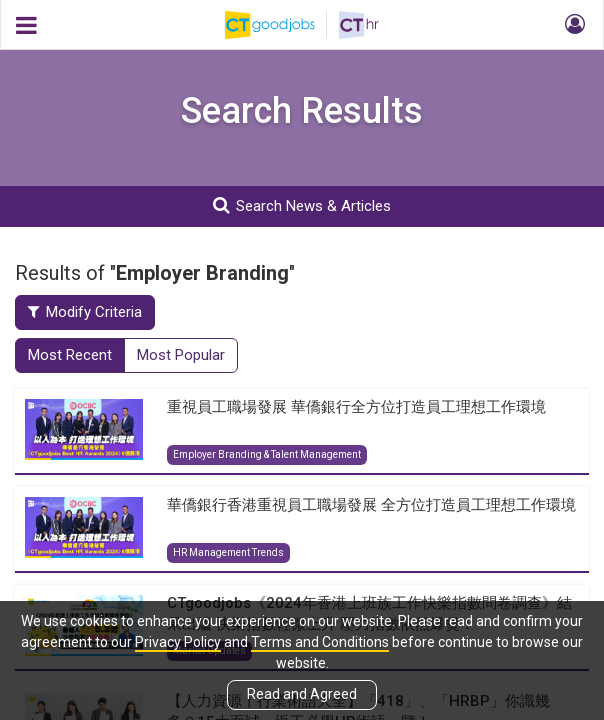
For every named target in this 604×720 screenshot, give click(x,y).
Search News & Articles (302, 205)
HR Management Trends (228, 552)
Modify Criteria (85, 312)
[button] (572, 25)
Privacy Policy (178, 642)
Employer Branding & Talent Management (267, 454)
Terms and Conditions (320, 642)
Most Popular (181, 355)
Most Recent (70, 355)
